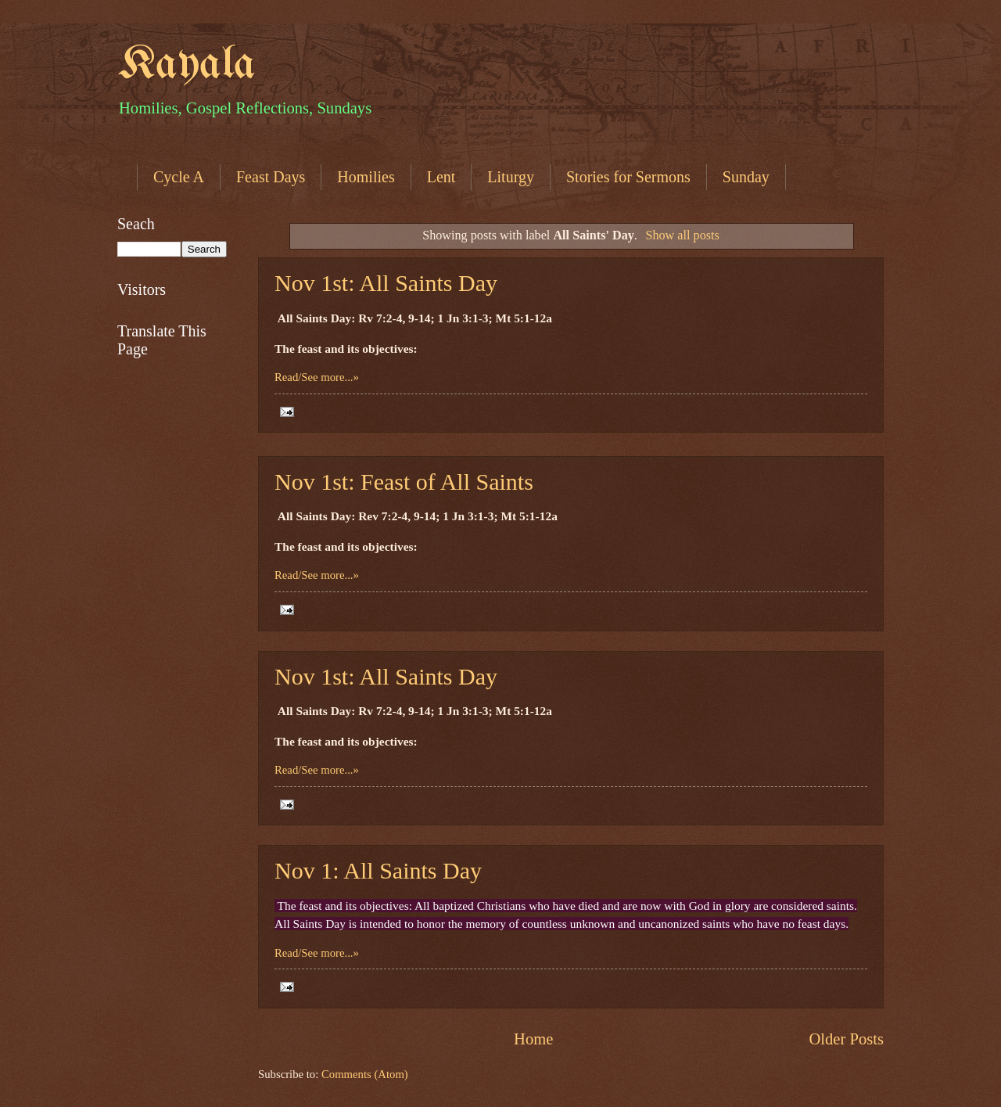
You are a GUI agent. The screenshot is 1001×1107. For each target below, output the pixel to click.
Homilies (365, 176)
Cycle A (178, 176)
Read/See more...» (316, 377)
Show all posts (682, 235)
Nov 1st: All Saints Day (385, 283)
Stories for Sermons (628, 176)
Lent (441, 176)
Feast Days (270, 176)
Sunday (746, 176)
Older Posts (846, 1039)
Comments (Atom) (364, 1074)
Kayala (186, 65)
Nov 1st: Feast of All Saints (403, 481)
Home (533, 1039)
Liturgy (510, 176)
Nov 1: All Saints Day (378, 870)
